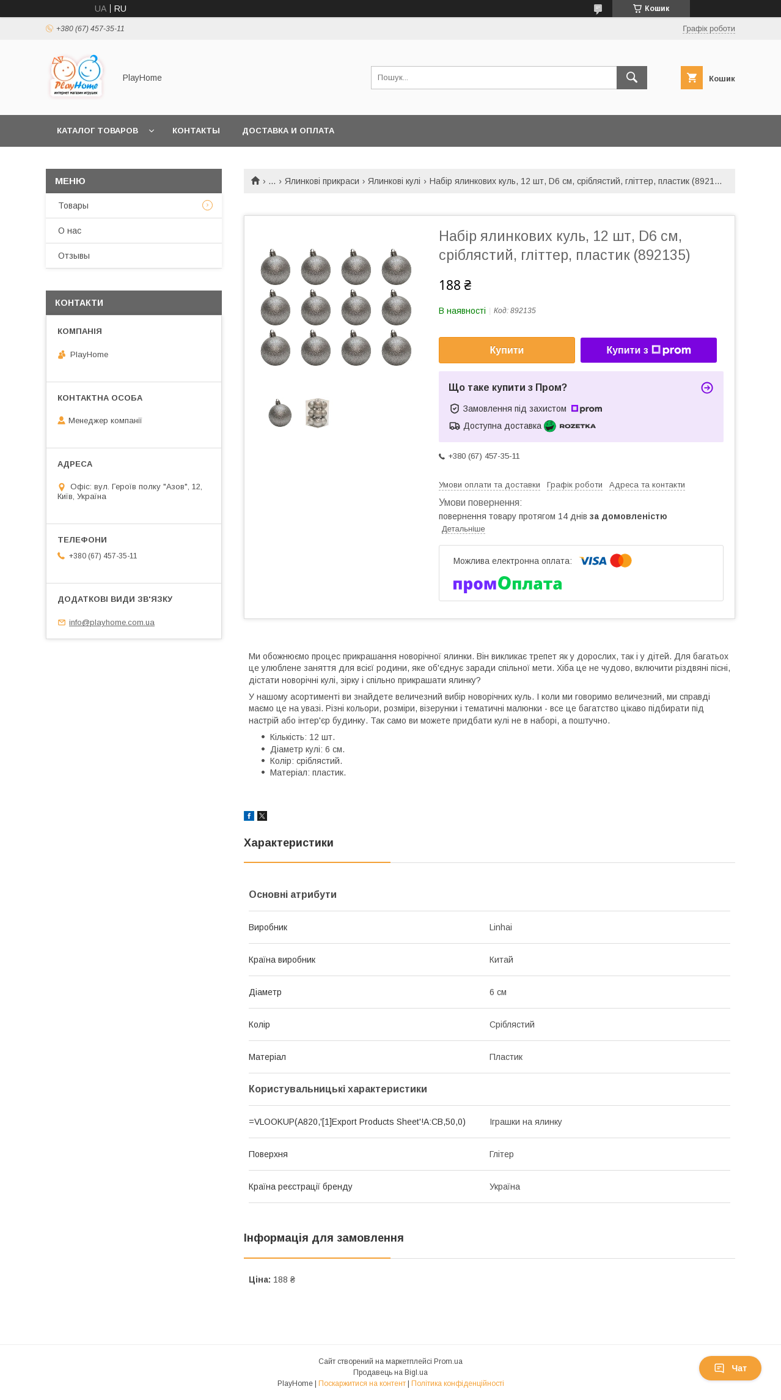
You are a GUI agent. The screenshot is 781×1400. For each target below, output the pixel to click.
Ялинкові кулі (394, 181)
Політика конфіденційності (457, 1383)
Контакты (196, 130)
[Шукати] (632, 77)
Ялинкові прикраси (322, 181)
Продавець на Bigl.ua (390, 1372)
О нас (69, 230)
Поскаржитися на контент (362, 1383)
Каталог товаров (97, 130)
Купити (507, 350)
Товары (73, 205)
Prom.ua (448, 1361)
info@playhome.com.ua (112, 622)
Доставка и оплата (288, 130)
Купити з (648, 350)
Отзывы (74, 256)
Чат (730, 1368)
